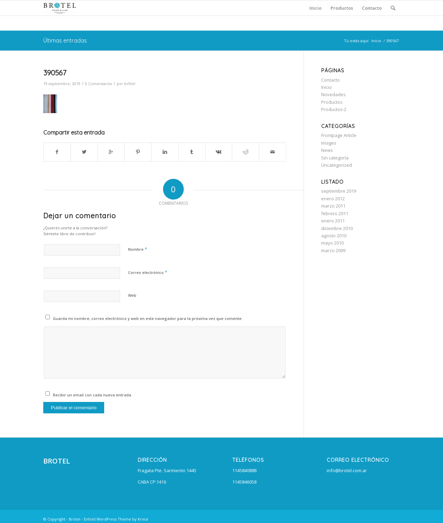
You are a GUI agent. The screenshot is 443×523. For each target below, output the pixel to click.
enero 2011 (333, 221)
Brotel (74, 519)
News (327, 150)
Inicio (376, 40)
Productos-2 (333, 109)
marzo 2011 (333, 206)
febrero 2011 (334, 213)
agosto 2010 (333, 235)
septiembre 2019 (338, 191)
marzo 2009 (333, 250)
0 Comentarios (98, 83)
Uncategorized (336, 165)
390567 (54, 72)
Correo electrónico (147, 272)
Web (132, 295)
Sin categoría (335, 158)
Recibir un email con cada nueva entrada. (92, 394)
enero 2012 (333, 198)
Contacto (330, 80)
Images (328, 143)
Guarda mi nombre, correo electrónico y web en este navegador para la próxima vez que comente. (148, 318)
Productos (332, 102)
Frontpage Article (338, 135)
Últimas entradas (65, 40)
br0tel (129, 83)
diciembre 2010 (337, 228)
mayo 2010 (332, 243)
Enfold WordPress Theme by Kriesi (116, 519)
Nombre (137, 249)
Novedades (333, 94)
